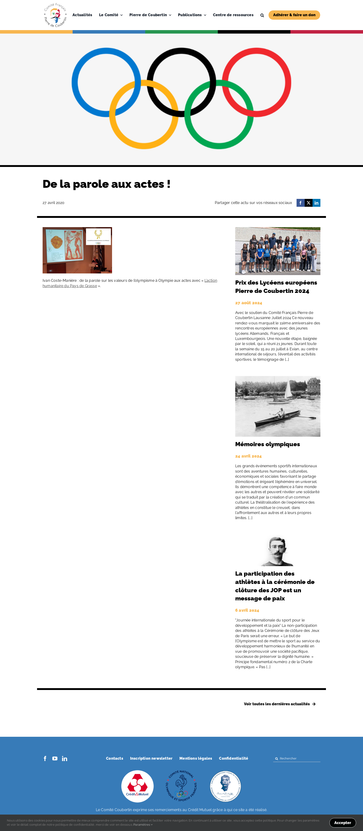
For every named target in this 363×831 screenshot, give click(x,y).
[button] (262, 15)
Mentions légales (195, 758)
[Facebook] (300, 203)
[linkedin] (64, 758)
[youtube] (54, 758)
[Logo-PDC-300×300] (55, 4)
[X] (309, 203)
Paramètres (143, 824)
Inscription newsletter (151, 758)
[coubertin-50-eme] (225, 770)
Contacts (114, 758)
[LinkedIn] (316, 203)
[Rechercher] (296, 758)
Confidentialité (233, 758)
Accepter (342, 823)
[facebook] (45, 758)
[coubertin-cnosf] (181, 770)
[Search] (276, 758)
